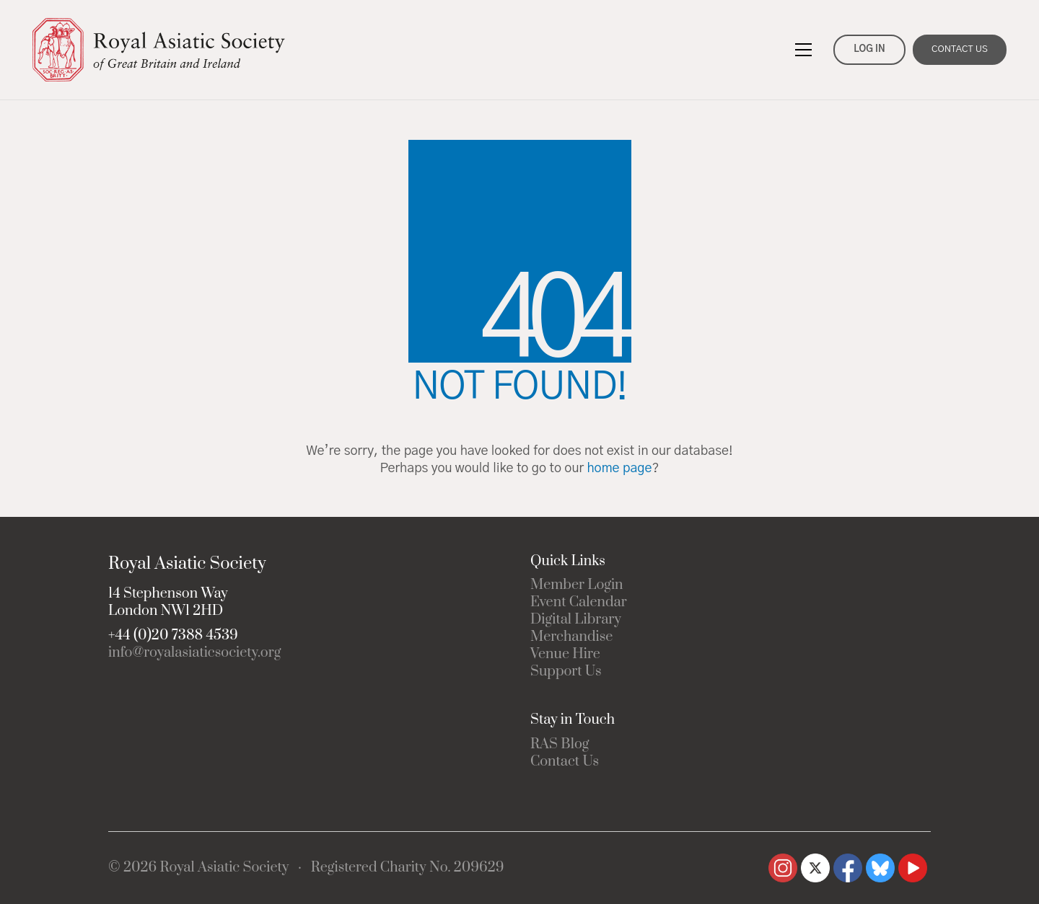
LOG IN (869, 49)
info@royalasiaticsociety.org (194, 653)
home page (619, 468)
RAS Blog (559, 744)
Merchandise (571, 637)
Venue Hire (565, 654)
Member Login (576, 585)
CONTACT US (959, 49)
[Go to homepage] (158, 49)
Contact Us (564, 762)
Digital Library (575, 620)
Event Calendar (578, 602)
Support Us (566, 672)
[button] (803, 50)
